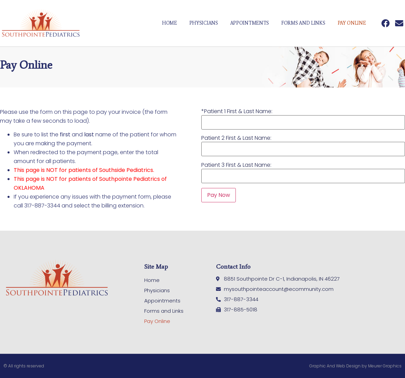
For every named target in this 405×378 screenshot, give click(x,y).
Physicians (203, 23)
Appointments (249, 23)
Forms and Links (303, 23)
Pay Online (352, 23)
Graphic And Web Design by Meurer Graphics (355, 366)
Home (169, 23)
